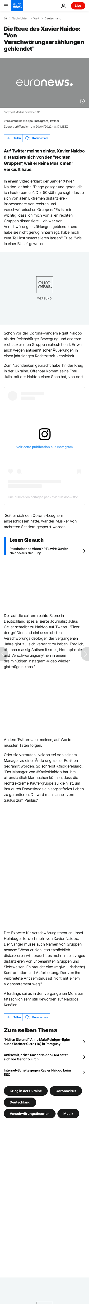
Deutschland (52, 18)
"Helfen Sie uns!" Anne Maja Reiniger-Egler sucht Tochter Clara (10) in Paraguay (37, 1041)
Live (78, 6)
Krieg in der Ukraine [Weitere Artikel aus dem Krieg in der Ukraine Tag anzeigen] (26, 1091)
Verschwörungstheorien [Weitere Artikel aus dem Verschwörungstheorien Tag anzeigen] (30, 1114)
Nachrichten (20, 18)
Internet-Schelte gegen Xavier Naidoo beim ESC (37, 1072)
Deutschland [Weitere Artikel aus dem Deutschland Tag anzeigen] (20, 1102)
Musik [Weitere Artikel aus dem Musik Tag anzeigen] (68, 1114)
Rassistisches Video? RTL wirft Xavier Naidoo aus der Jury (38, 551)
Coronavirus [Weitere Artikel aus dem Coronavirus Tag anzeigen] (66, 1091)
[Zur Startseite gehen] (17, 5)
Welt (36, 18)
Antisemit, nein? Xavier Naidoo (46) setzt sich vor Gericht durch (36, 1057)
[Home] (5, 18)
